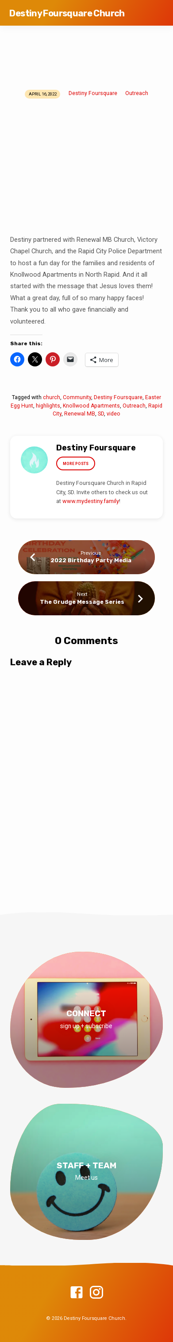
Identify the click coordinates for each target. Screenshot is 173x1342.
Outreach (136, 93)
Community (77, 397)
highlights (48, 406)
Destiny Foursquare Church (66, 13)
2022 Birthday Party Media (90, 560)
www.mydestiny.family (90, 501)
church (51, 397)
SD (101, 414)
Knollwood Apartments (91, 406)
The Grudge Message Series (82, 602)
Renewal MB (79, 414)
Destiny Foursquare (93, 93)
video (113, 414)
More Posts (75, 463)
